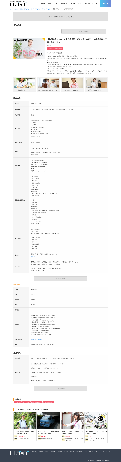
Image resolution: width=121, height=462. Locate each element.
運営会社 (87, 3)
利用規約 (72, 451)
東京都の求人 (18, 402)
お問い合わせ (98, 451)
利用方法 (80, 3)
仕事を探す (42, 3)
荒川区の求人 (26, 402)
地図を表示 (34, 256)
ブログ (57, 3)
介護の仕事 (64, 3)
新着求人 (50, 3)
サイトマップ (106, 451)
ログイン (94, 3)
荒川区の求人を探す (35, 9)
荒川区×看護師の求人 (48, 402)
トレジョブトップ (14, 9)
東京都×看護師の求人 (36, 402)
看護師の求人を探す (46, 9)
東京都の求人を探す (24, 9)
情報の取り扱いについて (81, 451)
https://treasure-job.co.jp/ (36, 339)
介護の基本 (72, 3)
